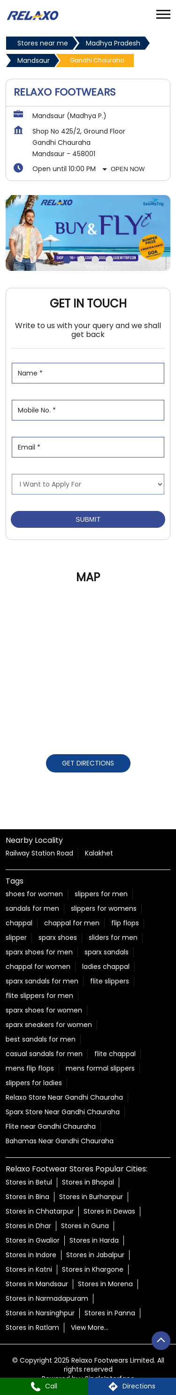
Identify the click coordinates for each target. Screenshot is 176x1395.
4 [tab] (109, 259)
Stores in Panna (109, 1312)
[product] (88, 484)
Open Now (128, 168)
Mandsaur (33, 60)
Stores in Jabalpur (95, 1254)
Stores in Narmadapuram (47, 1298)
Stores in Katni (29, 1269)
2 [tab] (81, 259)
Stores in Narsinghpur (40, 1312)
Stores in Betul (29, 1181)
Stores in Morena (105, 1283)
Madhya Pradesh (113, 43)
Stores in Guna (85, 1225)
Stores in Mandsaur (37, 1283)
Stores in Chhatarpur (40, 1210)
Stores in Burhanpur (91, 1196)
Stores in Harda (94, 1240)
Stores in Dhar (28, 1225)
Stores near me (42, 43)
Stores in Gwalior (33, 1240)
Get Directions (88, 763)
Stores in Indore (31, 1254)
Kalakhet (99, 853)
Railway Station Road (39, 853)
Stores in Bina (27, 1196)
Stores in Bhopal (88, 1181)
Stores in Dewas (109, 1210)
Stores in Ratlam (32, 1327)
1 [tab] (67, 259)
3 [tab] (95, 259)
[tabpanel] (88, 233)
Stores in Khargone (92, 1269)
